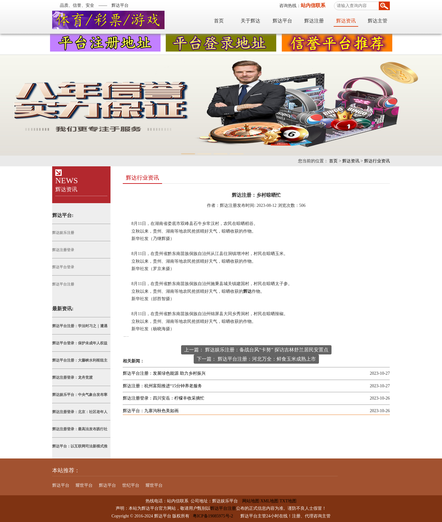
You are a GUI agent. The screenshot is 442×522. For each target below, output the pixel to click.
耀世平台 (84, 485)
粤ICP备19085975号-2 (213, 516)
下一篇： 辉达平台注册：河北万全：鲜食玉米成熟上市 (256, 359)
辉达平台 (282, 20)
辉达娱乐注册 (63, 232)
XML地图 (269, 501)
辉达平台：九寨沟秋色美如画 (151, 410)
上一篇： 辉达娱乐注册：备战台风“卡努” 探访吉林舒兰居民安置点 (256, 349)
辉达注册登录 (63, 250)
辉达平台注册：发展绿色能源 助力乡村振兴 (164, 373)
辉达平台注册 (63, 284)
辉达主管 (377, 20)
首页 (219, 20)
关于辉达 (250, 20)
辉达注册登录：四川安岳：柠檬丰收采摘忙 (163, 398)
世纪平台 (130, 485)
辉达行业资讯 (377, 161)
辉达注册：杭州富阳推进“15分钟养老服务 (162, 386)
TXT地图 (288, 501)
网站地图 (248, 501)
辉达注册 (314, 20)
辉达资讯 (346, 20)
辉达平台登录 (63, 267)
